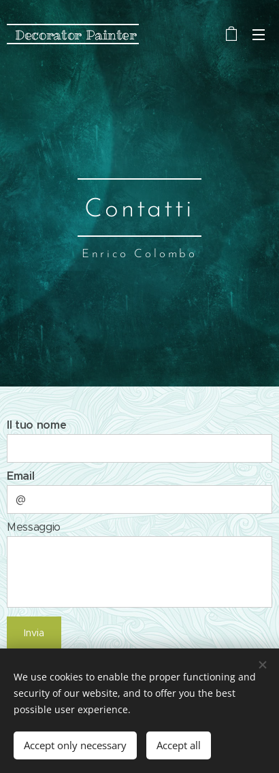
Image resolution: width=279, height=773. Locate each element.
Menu (258, 34)
